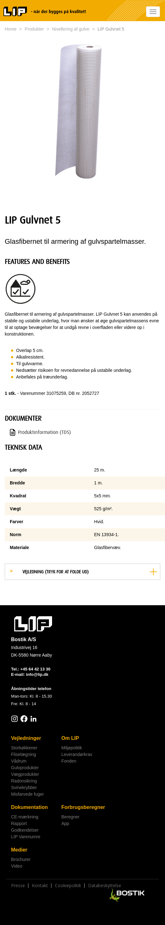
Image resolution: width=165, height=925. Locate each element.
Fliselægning (23, 754)
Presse (18, 885)
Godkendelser (24, 830)
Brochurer (20, 859)
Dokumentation (29, 807)
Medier (19, 849)
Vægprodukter (25, 774)
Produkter (34, 29)
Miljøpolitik (71, 747)
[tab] (82, 572)
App (65, 823)
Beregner (70, 816)
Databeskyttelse (104, 885)
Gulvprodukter (25, 767)
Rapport (19, 823)
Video (16, 866)
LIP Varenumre (25, 836)
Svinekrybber (24, 787)
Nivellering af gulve (70, 29)
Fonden (68, 761)
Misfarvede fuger (27, 794)
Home (10, 29)
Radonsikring (24, 780)
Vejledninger (26, 738)
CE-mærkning (24, 816)
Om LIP (70, 738)
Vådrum (19, 761)
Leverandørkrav (76, 754)
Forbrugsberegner (83, 807)
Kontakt (40, 885)
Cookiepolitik (68, 885)
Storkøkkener (24, 747)
